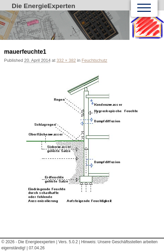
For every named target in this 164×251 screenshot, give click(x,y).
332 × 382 (66, 60)
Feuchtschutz (94, 60)
